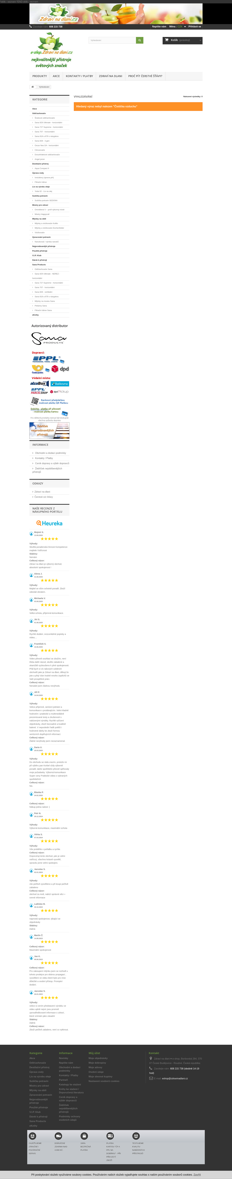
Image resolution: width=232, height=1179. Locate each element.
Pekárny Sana (40, 306)
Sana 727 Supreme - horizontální (48, 127)
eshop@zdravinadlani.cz (175, 1078)
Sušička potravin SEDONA (46, 200)
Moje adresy (95, 1067)
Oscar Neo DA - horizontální (46, 145)
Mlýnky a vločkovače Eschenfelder (49, 228)
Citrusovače (39, 150)
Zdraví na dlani (110, 76)
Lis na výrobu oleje (41, 187)
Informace (40, 444)
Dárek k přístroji (39, 260)
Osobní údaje (96, 1072)
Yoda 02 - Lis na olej (43, 191)
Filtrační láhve (40, 182)
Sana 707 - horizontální (44, 132)
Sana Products (39, 265)
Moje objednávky (98, 1058)
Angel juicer (39, 159)
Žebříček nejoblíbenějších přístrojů (68, 1108)
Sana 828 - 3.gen (41, 141)
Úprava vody (38, 173)
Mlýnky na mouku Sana (44, 301)
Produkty (39, 76)
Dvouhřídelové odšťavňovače (47, 154)
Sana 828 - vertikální (43, 292)
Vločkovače (39, 232)
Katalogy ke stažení (70, 1084)
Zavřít (197, 1174)
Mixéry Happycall (41, 214)
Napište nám (159, 26)
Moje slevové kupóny (100, 1076)
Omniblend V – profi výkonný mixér (49, 210)
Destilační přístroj (40, 164)
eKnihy (35, 315)
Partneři (63, 1080)
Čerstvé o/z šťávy (43, 497)
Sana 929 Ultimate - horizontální (48, 122)
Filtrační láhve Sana (43, 310)
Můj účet (94, 1053)
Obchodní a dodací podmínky (50, 453)
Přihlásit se (194, 26)
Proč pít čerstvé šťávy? (145, 76)
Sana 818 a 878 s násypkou (46, 136)
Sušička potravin (40, 196)
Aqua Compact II (41, 168)
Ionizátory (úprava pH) (44, 177)
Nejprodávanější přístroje (43, 246)
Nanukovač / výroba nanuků (46, 242)
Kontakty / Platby (79, 76)
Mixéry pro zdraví (40, 205)
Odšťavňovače (39, 113)
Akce (56, 76)
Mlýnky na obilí (39, 219)
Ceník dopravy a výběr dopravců (51, 463)
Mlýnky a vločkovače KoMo (46, 223)
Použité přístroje (39, 251)
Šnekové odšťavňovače (44, 118)
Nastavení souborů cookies (104, 1081)
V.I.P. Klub (36, 255)
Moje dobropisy (97, 1063)
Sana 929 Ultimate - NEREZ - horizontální (46, 276)
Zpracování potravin (41, 237)
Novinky (63, 1058)
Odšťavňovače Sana (43, 269)
